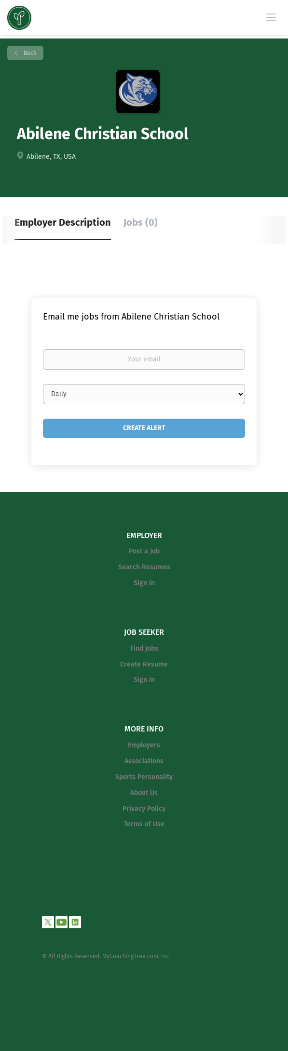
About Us (144, 793)
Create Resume (144, 664)
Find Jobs (144, 648)
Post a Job (144, 551)
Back (29, 53)
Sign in (144, 583)
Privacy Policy (144, 809)
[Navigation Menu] (271, 17)
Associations (144, 761)
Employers (144, 745)
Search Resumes (144, 567)
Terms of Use (144, 824)
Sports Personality (144, 777)
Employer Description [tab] (62, 222)
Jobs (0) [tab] (140, 222)
